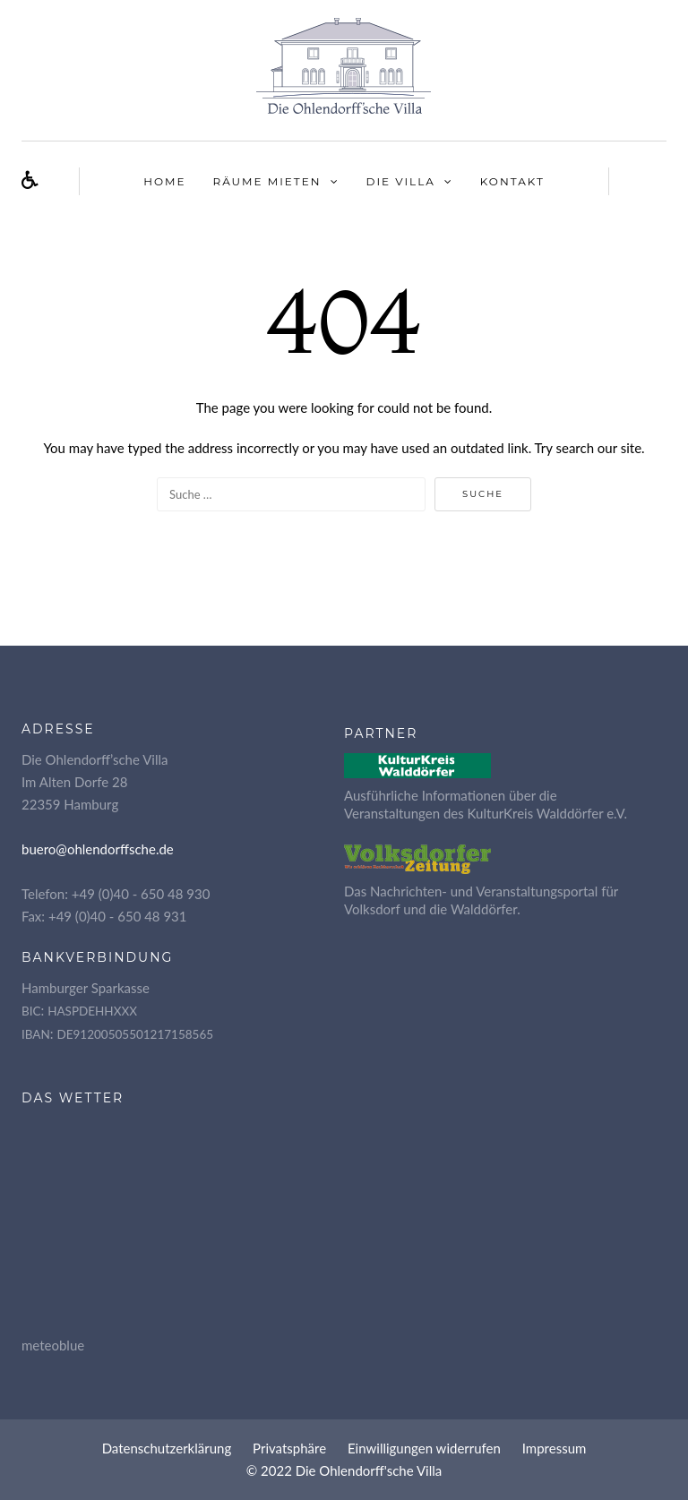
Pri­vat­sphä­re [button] (289, 1448)
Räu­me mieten (267, 181)
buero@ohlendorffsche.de (98, 849)
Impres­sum (554, 1448)
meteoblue (53, 1345)
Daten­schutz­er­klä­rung (167, 1448)
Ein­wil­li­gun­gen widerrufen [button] (424, 1448)
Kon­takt (512, 181)
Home (164, 181)
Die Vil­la (400, 181)
